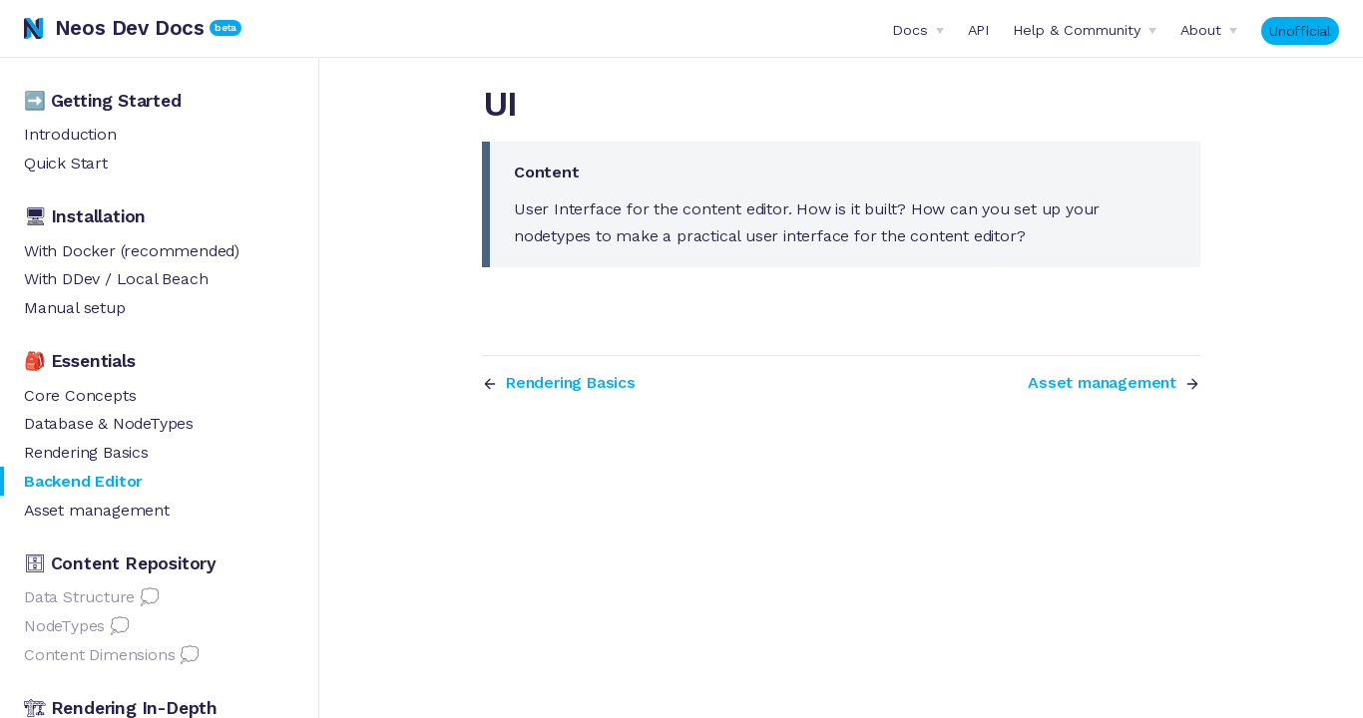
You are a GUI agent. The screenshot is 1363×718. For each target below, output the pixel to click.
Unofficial (1300, 31)
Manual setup (75, 307)
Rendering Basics (86, 452)
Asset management (97, 510)
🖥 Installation (85, 216)
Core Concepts (80, 395)
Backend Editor (83, 481)
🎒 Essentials (80, 361)
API (978, 30)
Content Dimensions (99, 654)
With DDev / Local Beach (116, 278)
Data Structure (79, 596)
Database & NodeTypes (109, 423)
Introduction (70, 134)
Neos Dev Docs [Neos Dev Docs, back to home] (114, 28)
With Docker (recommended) (131, 250)
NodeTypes (64, 625)
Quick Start (66, 163)
